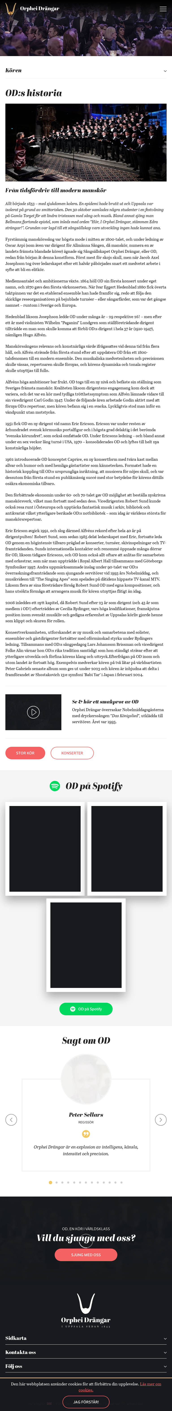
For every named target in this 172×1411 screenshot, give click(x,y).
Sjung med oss (86, 1254)
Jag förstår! (86, 1401)
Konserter (72, 753)
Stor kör (25, 753)
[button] (50, 1182)
